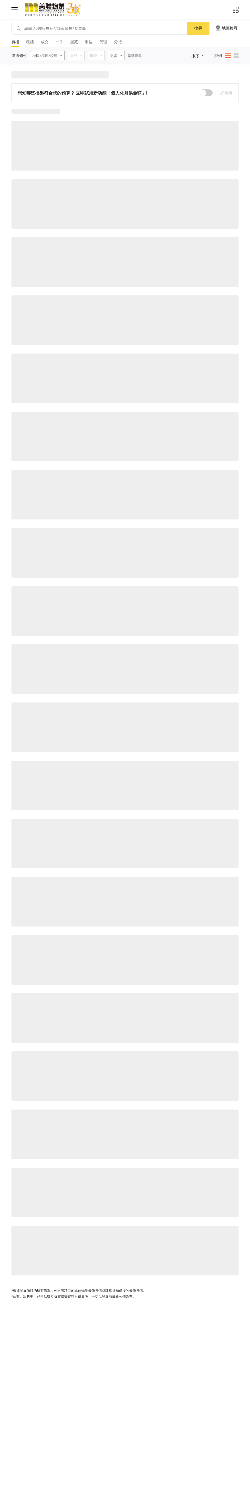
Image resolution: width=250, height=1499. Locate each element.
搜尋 (198, 28)
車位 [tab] (89, 42)
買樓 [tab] (15, 42)
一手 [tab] (59, 42)
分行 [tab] (118, 42)
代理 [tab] (103, 42)
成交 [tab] (45, 42)
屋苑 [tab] (74, 42)
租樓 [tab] (30, 42)
